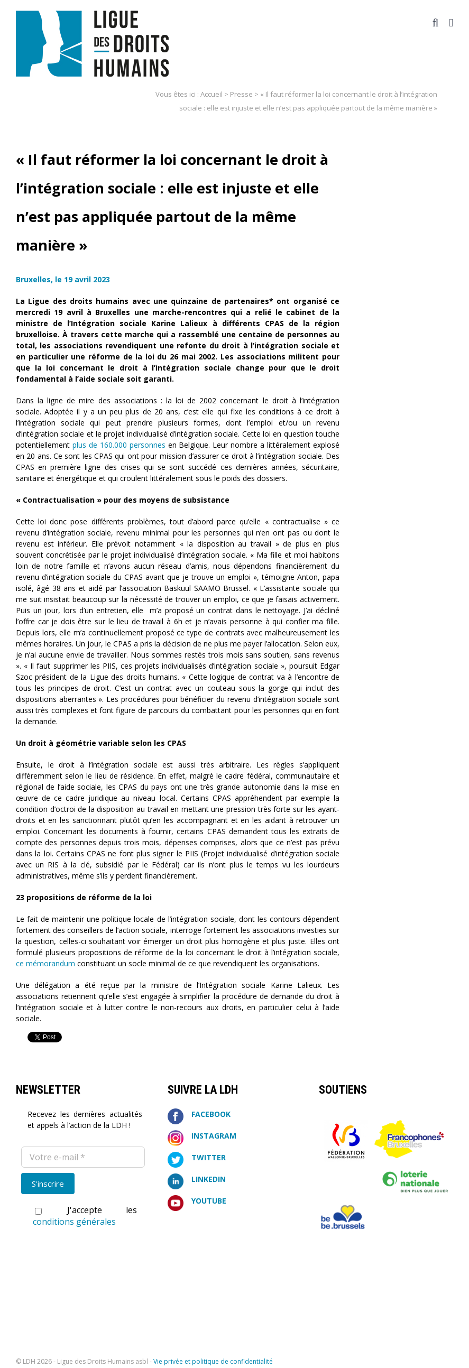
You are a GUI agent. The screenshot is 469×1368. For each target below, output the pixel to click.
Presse (241, 94)
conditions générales (74, 1221)
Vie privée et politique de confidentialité (213, 1361)
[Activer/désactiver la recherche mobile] (436, 23)
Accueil (211, 94)
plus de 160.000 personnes (118, 445)
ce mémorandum (45, 963)
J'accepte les (85, 1215)
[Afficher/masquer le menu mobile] (451, 23)
